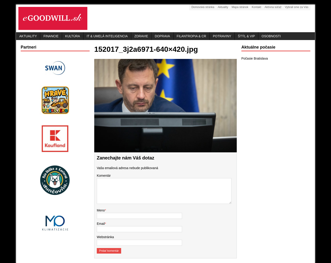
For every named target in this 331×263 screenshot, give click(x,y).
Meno (101, 210)
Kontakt (256, 7)
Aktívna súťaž (273, 7)
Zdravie (141, 36)
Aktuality (223, 7)
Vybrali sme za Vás (296, 7)
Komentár (104, 175)
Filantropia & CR (191, 36)
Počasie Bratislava (254, 58)
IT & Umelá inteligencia (107, 36)
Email (101, 223)
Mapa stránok (240, 7)
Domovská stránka (202, 7)
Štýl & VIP (246, 36)
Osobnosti (271, 36)
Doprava (162, 36)
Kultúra (72, 36)
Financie (50, 36)
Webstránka (105, 237)
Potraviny (222, 36)
